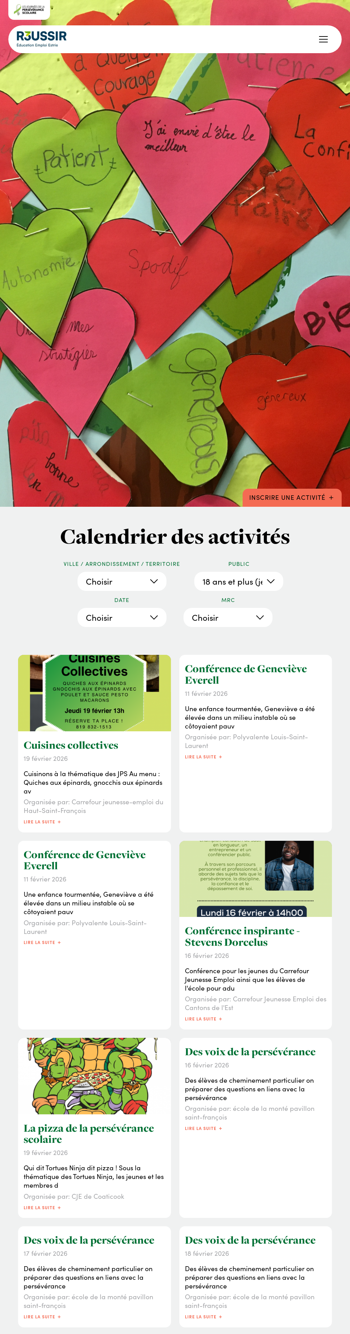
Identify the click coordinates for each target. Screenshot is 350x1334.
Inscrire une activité (292, 496)
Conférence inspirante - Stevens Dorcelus (242, 936)
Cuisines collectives (71, 745)
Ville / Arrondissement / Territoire (122, 563)
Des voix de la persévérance (250, 1051)
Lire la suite (43, 821)
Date (121, 599)
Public (239, 563)
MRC (228, 599)
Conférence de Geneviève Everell (246, 674)
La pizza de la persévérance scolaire (89, 1134)
